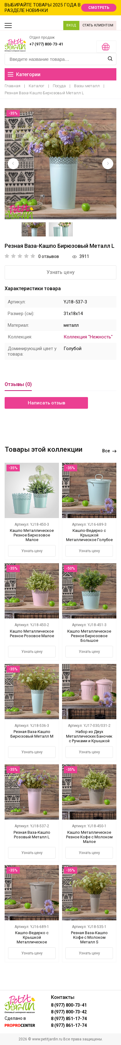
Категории (24, 74)
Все (109, 450)
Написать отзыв (46, 403)
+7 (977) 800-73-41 (46, 44)
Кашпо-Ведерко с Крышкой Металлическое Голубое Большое (89, 537)
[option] (60, 163)
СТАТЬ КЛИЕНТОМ (97, 25)
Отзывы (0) (18, 384)
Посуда (59, 86)
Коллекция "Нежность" (88, 337)
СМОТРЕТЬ (98, 8)
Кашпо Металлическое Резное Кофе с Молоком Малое (89, 837)
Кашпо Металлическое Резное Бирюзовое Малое (32, 535)
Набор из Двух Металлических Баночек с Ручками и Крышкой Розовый (89, 738)
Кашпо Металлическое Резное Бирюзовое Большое (89, 636)
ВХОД (71, 25)
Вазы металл (87, 86)
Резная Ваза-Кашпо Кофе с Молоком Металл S (89, 937)
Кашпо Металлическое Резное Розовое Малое (32, 633)
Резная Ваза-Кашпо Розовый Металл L (32, 834)
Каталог (36, 86)
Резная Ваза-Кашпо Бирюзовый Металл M (31, 734)
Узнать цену (61, 272)
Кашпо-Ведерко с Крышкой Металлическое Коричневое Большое (32, 939)
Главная (12, 86)
